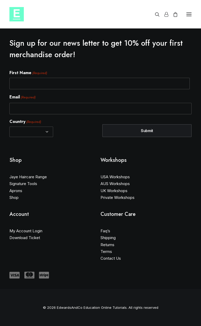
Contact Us (110, 258)
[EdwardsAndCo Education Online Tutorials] (16, 14)
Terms (106, 251)
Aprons (15, 190)
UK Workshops (113, 190)
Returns (107, 244)
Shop (14, 197)
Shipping (108, 237)
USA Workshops (115, 176)
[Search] (155, 14)
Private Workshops (117, 197)
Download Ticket (24, 237)
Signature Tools (23, 183)
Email (22, 97)
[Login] (164, 14)
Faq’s (105, 230)
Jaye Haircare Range (28, 176)
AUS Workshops (115, 183)
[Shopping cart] (173, 14)
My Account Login (25, 230)
